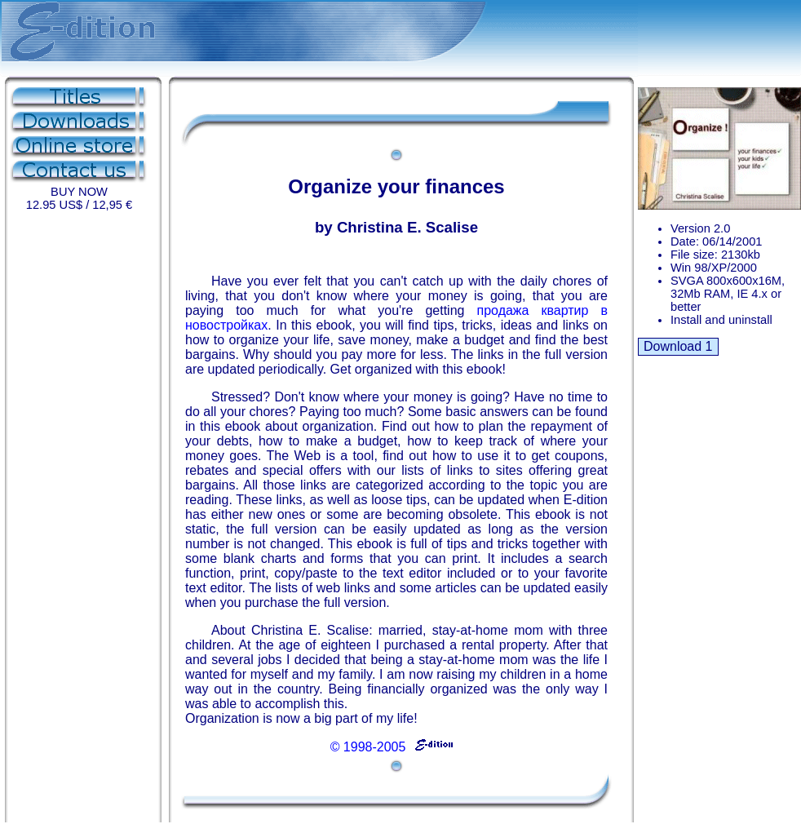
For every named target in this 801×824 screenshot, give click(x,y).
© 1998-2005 (392, 747)
